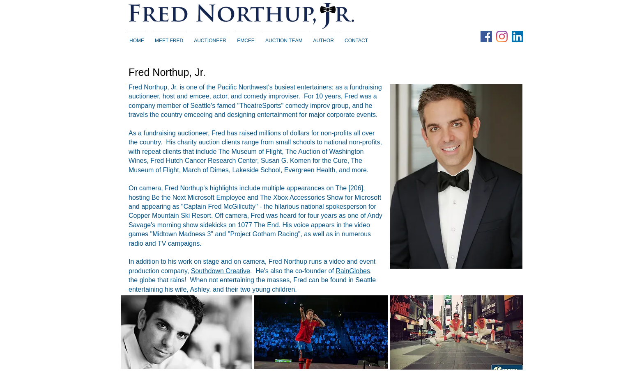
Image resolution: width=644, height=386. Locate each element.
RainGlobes (353, 270)
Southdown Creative (220, 270)
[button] (210, 37)
